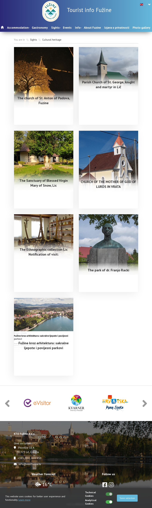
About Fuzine (92, 28)
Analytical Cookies (90, 502)
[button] (7, 402)
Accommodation (17, 28)
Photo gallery (141, 28)
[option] (37, 402)
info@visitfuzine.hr (30, 463)
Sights (55, 28)
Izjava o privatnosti (116, 28)
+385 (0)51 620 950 (29, 457)
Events (67, 28)
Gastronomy (40, 28)
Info (77, 28)
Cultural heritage (51, 39)
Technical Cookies (90, 494)
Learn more (24, 499)
